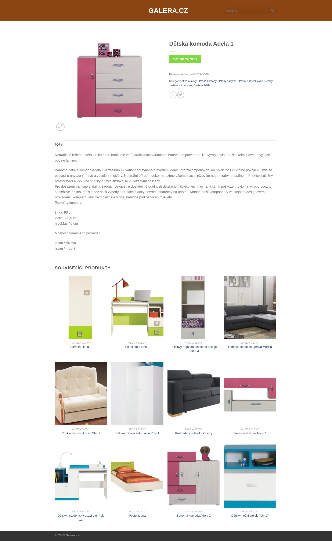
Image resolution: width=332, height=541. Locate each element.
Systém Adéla (202, 85)
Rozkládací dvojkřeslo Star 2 (81, 433)
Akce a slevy (188, 81)
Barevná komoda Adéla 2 (194, 515)
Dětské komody (207, 81)
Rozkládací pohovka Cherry (193, 433)
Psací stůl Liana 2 (137, 347)
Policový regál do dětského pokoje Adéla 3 (193, 349)
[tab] (58, 144)
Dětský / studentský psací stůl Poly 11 (80, 517)
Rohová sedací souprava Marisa (250, 347)
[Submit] (272, 10)
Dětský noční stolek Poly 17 (250, 515)
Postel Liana (137, 515)
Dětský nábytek (227, 81)
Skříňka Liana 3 (80, 347)
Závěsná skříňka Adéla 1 (250, 433)
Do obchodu (185, 59)
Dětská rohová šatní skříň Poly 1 (137, 433)
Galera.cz (166, 10)
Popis (58, 144)
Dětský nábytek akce (250, 81)
